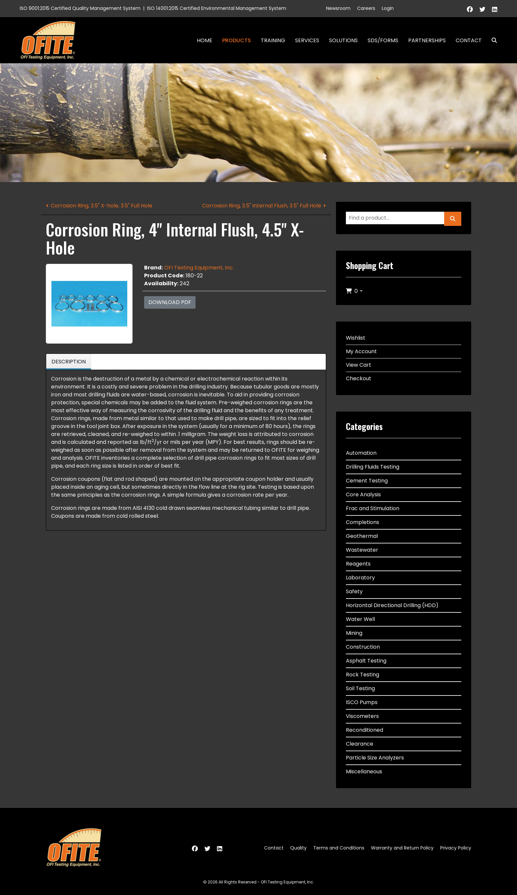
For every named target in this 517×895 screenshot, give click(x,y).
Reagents (358, 564)
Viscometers (362, 716)
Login (388, 8)
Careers (366, 8)
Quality (298, 848)
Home (204, 40)
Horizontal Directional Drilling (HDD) (392, 605)
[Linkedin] (494, 9)
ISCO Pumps (362, 702)
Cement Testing (367, 480)
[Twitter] (482, 9)
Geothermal (362, 536)
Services (307, 40)
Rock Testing (362, 674)
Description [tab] (68, 361)
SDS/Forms (383, 40)
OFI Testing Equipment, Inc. (199, 267)
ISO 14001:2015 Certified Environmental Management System (216, 8)
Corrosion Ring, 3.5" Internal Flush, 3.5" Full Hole (261, 205)
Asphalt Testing (366, 660)
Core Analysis (363, 494)
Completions (362, 522)
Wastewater (362, 550)
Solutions (343, 40)
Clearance (359, 744)
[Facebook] (470, 9)
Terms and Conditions (338, 848)
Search (492, 40)
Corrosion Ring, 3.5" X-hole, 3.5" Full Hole (101, 205)
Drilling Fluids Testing (372, 467)
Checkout (358, 378)
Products (236, 40)
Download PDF (169, 302)
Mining (354, 633)
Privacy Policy (455, 848)
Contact (469, 40)
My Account (361, 351)
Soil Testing (360, 688)
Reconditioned (364, 730)
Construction (363, 647)
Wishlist (355, 338)
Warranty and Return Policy (402, 848)
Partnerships (427, 40)
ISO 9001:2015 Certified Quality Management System (80, 8)
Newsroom (338, 8)
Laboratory (360, 577)
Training (273, 40)
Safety (354, 591)
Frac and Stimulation (372, 508)
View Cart (358, 365)
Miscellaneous (364, 771)
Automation (361, 453)
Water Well (360, 619)
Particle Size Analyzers (375, 757)
